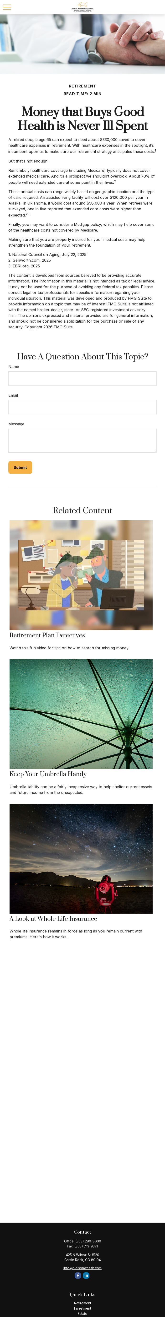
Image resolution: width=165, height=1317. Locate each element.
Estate (82, 1314)
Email (13, 395)
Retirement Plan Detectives (47, 636)
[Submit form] (20, 467)
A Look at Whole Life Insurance (53, 919)
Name (13, 366)
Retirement (82, 1303)
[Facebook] (78, 1275)
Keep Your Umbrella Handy (48, 774)
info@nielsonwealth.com (82, 1268)
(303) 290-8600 (88, 1241)
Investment (82, 1308)
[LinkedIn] (86, 1275)
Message (16, 424)
